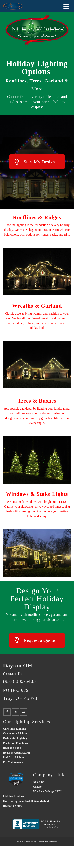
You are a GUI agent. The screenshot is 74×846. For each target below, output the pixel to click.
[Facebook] (7, 712)
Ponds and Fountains (15, 743)
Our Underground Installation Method (26, 801)
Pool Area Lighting (14, 757)
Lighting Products (13, 796)
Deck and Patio (12, 747)
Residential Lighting (15, 738)
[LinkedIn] (23, 712)
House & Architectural (16, 752)
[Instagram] (15, 712)
